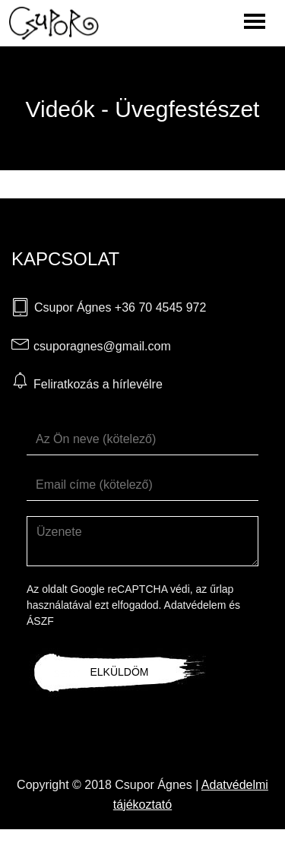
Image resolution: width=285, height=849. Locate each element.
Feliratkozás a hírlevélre (98, 384)
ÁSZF (40, 621)
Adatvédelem (195, 605)
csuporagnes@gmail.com (102, 346)
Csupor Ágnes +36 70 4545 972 (120, 307)
